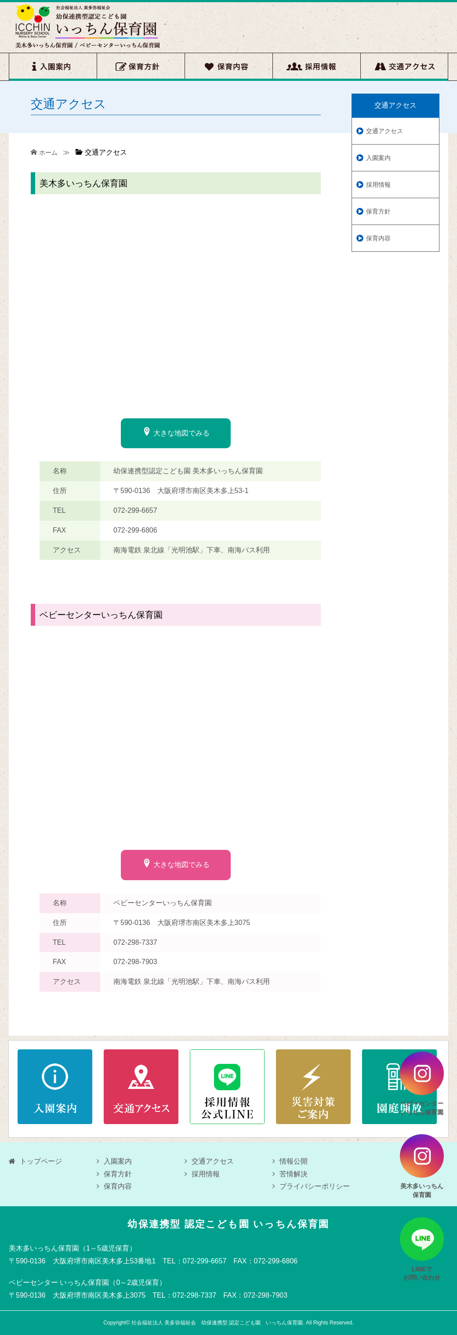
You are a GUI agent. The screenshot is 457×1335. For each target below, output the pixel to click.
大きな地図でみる (176, 432)
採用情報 (316, 67)
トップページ (35, 1161)
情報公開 (290, 1161)
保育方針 (141, 67)
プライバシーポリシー (311, 1186)
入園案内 (53, 67)
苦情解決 (290, 1174)
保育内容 (228, 67)
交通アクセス (404, 67)
